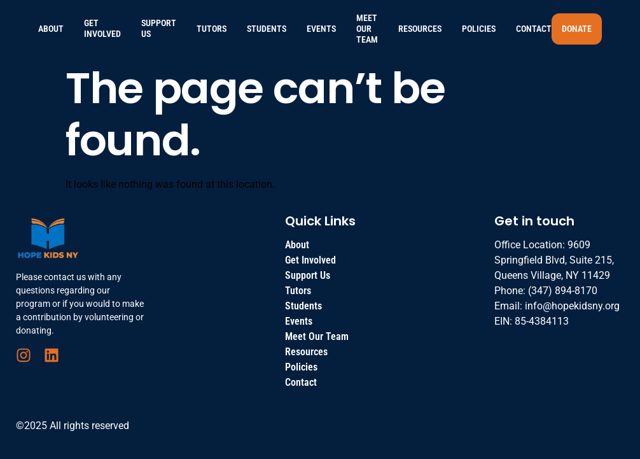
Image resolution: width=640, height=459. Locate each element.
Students (266, 29)
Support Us (158, 28)
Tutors (211, 29)
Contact (534, 29)
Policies (479, 29)
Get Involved (102, 28)
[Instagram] (23, 355)
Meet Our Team (367, 29)
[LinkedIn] (51, 355)
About (51, 29)
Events (321, 29)
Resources (420, 29)
